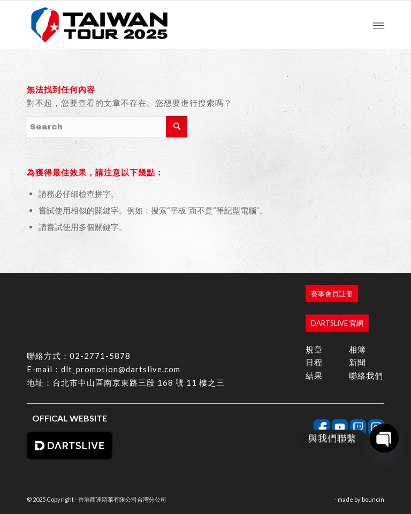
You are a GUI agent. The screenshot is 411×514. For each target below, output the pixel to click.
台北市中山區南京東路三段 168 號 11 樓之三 (138, 382)
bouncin (373, 499)
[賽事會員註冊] (332, 294)
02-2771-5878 (100, 355)
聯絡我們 (366, 375)
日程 (314, 362)
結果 (314, 375)
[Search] (107, 126)
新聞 (357, 362)
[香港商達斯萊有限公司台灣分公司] (99, 25)
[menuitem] (378, 24)
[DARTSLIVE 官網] (337, 323)
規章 (314, 349)
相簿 (357, 349)
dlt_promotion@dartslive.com (120, 369)
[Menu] (378, 24)
